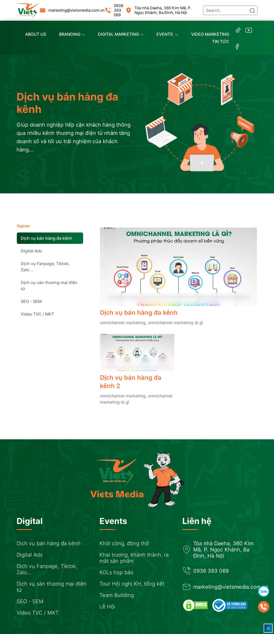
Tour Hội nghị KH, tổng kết (131, 584)
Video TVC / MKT (37, 314)
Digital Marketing (120, 34)
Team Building (116, 595)
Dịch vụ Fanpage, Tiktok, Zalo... (45, 266)
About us (35, 34)
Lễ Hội (107, 606)
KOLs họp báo (116, 572)
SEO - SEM (31, 301)
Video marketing (210, 34)
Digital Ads (31, 250)
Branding (72, 34)
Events (167, 34)
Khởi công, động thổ (124, 543)
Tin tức (220, 41)
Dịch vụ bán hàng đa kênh (46, 238)
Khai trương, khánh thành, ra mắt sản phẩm (134, 558)
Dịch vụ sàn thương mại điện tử (49, 285)
